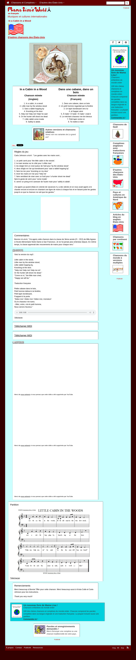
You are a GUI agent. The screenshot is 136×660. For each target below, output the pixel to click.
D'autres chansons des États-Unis (26, 37)
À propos (10, 648)
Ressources (38, 648)
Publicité (27, 648)
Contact (18, 648)
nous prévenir (25, 394)
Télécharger (18, 317)
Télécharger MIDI (23, 326)
